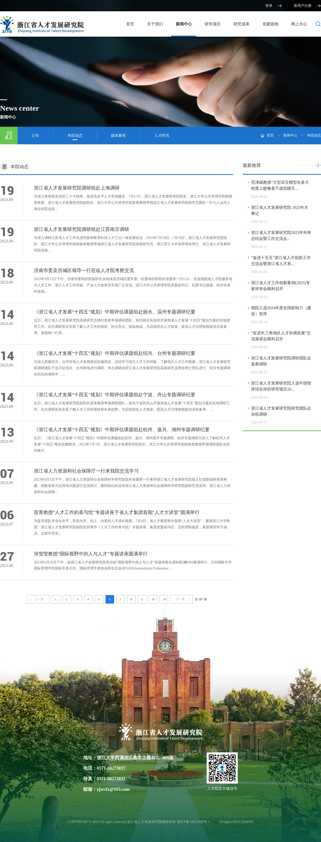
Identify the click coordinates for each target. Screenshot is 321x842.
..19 (164, 599)
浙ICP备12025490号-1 (194, 822)
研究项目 (213, 24)
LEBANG (246, 822)
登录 (273, 6)
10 (152, 599)
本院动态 (75, 136)
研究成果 (241, 24)
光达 (215, 822)
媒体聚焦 (118, 136)
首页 (130, 24)
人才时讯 (161, 136)
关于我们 (155, 24)
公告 (35, 136)
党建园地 (270, 24)
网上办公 (299, 24)
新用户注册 (307, 6)
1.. (55, 599)
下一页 (180, 599)
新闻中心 (184, 24)
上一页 (39, 599)
